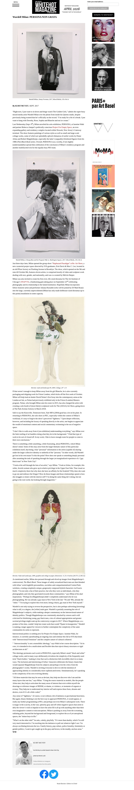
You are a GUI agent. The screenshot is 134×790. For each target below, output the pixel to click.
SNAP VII (24, 282)
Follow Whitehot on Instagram (42, 761)
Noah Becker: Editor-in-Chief (67, 783)
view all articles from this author (42, 764)
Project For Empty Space (62, 127)
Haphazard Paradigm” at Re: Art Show (68, 263)
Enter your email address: (95, 1)
